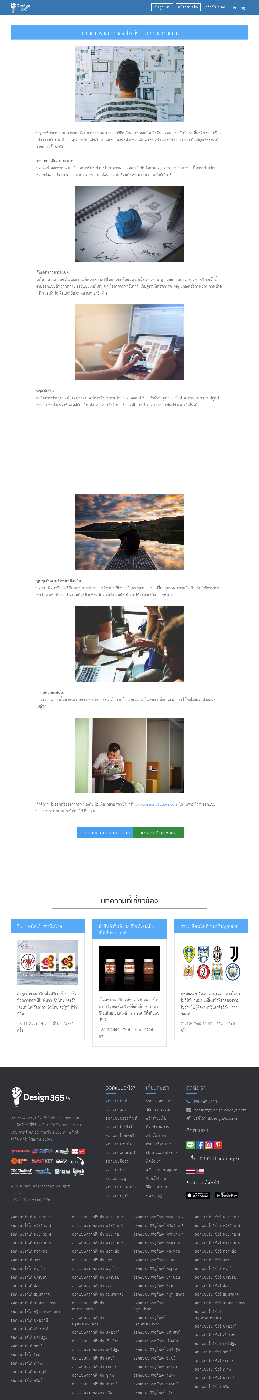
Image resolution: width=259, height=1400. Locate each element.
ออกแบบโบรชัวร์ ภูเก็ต (213, 1369)
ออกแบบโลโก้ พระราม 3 (31, 1225)
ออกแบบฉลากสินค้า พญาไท (95, 1268)
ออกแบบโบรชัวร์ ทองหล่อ (215, 1251)
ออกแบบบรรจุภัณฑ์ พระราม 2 (158, 1217)
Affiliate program (161, 1170)
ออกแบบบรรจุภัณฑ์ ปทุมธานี (157, 1332)
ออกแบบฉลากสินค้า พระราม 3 (97, 1225)
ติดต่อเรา (153, 1161)
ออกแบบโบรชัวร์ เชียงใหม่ (216, 1335)
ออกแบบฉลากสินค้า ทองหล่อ (95, 1251)
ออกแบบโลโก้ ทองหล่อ (29, 1251)
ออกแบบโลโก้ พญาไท (28, 1268)
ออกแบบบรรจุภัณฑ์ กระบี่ (154, 1392)
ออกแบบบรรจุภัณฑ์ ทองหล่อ (156, 1251)
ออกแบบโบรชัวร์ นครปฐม (216, 1343)
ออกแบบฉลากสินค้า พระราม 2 (97, 1217)
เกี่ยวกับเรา (157, 1087)
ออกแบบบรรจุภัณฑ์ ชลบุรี (154, 1358)
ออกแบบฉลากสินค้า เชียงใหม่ (96, 1341)
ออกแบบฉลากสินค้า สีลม (92, 1286)
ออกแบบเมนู (116, 1178)
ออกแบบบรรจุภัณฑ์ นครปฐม (156, 1349)
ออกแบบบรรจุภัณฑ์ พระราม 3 (158, 1225)
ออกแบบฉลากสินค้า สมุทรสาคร (98, 1294)
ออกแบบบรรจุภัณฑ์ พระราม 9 (158, 1243)
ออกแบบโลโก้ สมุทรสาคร (31, 1294)
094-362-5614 (203, 1101)
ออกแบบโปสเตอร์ (120, 1135)
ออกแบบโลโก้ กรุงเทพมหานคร (35, 1311)
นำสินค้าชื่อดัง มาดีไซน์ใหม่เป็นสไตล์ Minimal (130, 929)
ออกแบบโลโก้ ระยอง (28, 1354)
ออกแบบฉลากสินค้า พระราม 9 (97, 1243)
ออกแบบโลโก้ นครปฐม (29, 1337)
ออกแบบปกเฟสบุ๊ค (121, 1187)
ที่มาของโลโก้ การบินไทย (38, 926)
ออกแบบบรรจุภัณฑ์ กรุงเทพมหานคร (149, 1320)
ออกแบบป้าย (116, 1170)
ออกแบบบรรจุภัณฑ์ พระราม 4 (158, 1234)
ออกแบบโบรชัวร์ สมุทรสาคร (218, 1294)
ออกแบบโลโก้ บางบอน (29, 1277)
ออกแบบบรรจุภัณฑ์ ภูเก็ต (154, 1375)
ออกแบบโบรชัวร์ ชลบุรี (213, 1352)
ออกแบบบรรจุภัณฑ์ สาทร (154, 1260)
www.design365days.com (156, 804)
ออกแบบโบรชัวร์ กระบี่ (213, 1386)
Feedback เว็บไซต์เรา (203, 1182)
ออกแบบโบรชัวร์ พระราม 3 (217, 1225)
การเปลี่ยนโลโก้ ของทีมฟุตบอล (207, 926)
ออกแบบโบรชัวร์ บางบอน (215, 1277)
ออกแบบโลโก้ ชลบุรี (27, 1346)
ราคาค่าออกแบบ (159, 1101)
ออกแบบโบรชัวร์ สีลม (212, 1286)
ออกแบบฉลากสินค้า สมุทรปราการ (88, 1306)
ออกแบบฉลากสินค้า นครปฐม (96, 1349)
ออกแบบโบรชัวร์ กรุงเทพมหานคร (208, 1314)
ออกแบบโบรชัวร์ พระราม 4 (217, 1234)
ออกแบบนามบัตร (120, 1144)
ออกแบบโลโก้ (116, 1101)
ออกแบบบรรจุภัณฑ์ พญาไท (155, 1268)
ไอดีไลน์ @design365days (214, 1118)
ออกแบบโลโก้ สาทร (27, 1260)
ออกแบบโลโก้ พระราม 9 (31, 1243)
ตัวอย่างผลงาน (158, 1127)
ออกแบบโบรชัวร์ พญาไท (215, 1268)
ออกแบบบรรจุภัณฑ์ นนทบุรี (156, 1384)
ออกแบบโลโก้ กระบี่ (27, 1380)
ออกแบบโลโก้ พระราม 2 (31, 1217)
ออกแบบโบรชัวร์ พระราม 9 (217, 1243)
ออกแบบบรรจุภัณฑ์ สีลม (153, 1286)
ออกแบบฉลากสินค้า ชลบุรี (93, 1358)
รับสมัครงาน (156, 1178)
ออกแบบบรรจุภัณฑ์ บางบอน (156, 1277)
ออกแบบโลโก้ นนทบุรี (28, 1372)
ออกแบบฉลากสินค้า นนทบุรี (95, 1384)
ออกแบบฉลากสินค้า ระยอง (94, 1367)
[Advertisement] (98, 451)
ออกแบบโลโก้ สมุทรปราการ (33, 1303)
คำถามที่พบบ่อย (159, 1144)
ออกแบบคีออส (117, 1161)
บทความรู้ (154, 1196)
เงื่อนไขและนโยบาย (162, 1153)
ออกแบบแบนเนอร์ (120, 1153)
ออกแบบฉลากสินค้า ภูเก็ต (93, 1375)
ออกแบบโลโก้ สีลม (26, 1286)
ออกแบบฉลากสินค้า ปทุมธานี (96, 1332)
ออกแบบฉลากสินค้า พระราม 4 (97, 1234)
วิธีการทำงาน (156, 1187)
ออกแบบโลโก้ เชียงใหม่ (29, 1329)
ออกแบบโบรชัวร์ (119, 1127)
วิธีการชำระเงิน (158, 1109)
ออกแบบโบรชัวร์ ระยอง (214, 1360)
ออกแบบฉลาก (117, 1109)
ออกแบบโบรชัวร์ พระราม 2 (217, 1217)
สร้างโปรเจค (156, 1135)
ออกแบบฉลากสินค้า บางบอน (95, 1277)
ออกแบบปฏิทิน (118, 1196)
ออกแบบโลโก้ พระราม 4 (31, 1234)
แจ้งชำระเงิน (156, 1118)
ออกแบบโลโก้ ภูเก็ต (26, 1363)
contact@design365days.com (219, 1110)
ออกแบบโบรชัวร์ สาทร (213, 1260)
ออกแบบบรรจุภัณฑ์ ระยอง (155, 1367)
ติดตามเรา (197, 1130)
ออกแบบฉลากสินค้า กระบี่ (93, 1392)
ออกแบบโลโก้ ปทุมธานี (29, 1320)
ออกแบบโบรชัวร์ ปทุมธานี (216, 1326)
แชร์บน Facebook (158, 832)
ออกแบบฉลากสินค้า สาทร (93, 1260)
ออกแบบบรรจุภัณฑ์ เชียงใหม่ (157, 1341)
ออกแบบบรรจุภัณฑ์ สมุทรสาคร (158, 1294)
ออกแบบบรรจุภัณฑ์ (121, 1118)
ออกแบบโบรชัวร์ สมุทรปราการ (220, 1303)
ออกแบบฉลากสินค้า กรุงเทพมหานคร (88, 1320)
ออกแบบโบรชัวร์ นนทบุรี (215, 1378)
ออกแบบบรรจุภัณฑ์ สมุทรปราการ (149, 1306)
